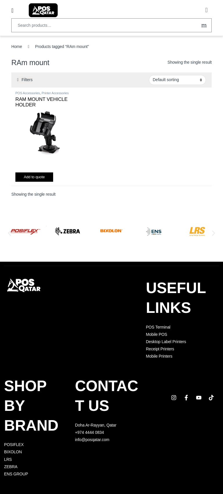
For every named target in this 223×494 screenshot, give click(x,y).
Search (204, 25)
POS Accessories (27, 93)
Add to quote (34, 177)
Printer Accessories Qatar (42, 94)
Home (16, 46)
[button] (9, 233)
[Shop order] (177, 80)
